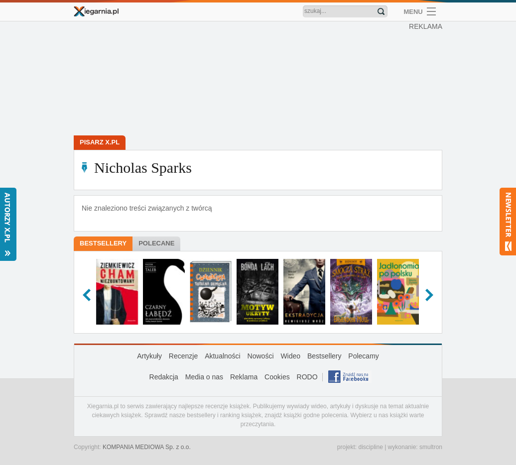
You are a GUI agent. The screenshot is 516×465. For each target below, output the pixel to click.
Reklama (244, 377)
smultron (430, 447)
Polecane (156, 243)
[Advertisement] (260, 79)
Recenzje (183, 356)
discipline (370, 447)
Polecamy (363, 356)
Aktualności (223, 356)
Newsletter (508, 221)
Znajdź (381, 11)
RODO (307, 377)
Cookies (277, 377)
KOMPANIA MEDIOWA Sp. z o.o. (147, 447)
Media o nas (204, 377)
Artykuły (149, 356)
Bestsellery (103, 243)
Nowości (261, 356)
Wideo (290, 356)
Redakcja (163, 377)
